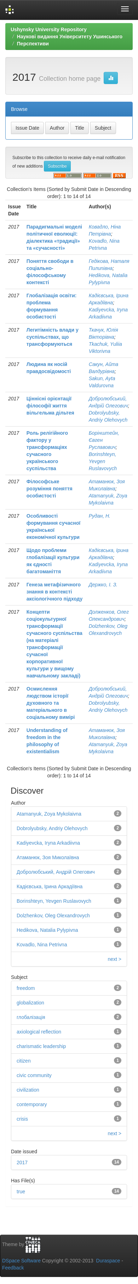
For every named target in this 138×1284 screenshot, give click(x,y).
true (21, 1191)
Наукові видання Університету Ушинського (69, 36)
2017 (22, 1162)
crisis (22, 1119)
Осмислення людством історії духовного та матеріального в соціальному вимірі (51, 703)
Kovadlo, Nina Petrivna (42, 944)
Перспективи (33, 43)
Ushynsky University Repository (49, 29)
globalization (30, 1003)
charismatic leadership (41, 1046)
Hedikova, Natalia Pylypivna (47, 930)
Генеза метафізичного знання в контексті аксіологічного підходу (55, 592)
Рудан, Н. (99, 516)
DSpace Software (21, 1260)
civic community (34, 1075)
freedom (26, 988)
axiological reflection (39, 1032)
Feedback (13, 1268)
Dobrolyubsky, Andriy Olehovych (52, 828)
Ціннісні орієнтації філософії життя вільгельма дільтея (50, 406)
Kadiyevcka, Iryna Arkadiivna (48, 843)
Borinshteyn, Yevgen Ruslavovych (103, 461)
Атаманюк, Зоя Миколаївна (48, 857)
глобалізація (31, 1017)
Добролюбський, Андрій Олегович (56, 872)
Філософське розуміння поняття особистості (50, 489)
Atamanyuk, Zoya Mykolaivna (49, 814)
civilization (28, 1090)
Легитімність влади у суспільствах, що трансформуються (53, 337)
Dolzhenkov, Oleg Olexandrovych (53, 915)
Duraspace (108, 1260)
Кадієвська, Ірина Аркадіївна (49, 886)
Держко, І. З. (103, 584)
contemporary (32, 1104)
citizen (24, 1061)
